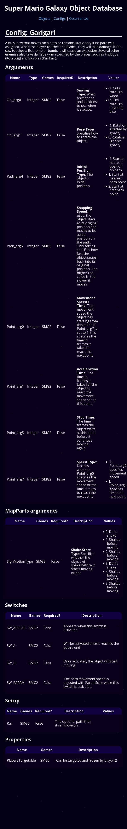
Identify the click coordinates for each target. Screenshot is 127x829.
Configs (60, 18)
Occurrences (78, 18)
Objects (44, 18)
